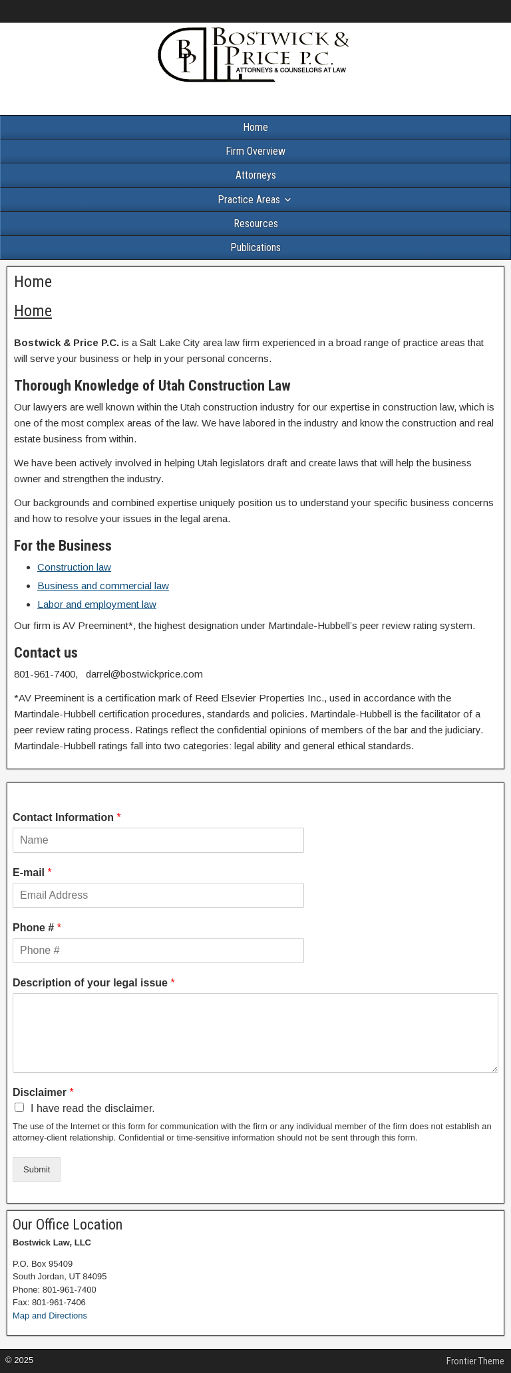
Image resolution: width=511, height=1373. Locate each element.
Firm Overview (255, 151)
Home (255, 127)
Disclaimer (43, 1092)
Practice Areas (249, 199)
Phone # (37, 927)
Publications (255, 247)
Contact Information (67, 817)
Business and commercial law (103, 585)
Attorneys (256, 175)
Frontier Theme (475, 1361)
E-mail (32, 872)
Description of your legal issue (94, 982)
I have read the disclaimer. (93, 1108)
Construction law (74, 567)
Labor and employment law (96, 604)
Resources (256, 223)
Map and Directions (50, 1316)
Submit (36, 1169)
